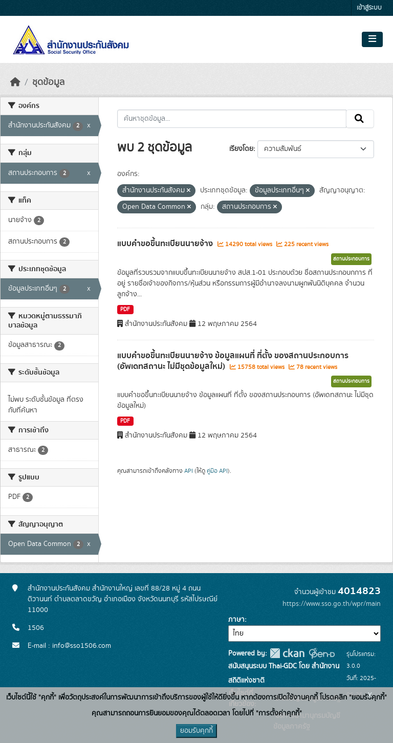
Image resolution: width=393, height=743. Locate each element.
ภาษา (236, 620)
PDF (125, 309)
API (188, 470)
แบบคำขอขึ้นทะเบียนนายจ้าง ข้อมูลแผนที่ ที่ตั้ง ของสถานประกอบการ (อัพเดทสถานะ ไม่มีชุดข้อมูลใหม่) (232, 361)
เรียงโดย (241, 149)
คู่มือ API (217, 470)
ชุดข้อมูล (48, 82)
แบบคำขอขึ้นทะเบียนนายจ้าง (166, 243)
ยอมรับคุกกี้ (196, 731)
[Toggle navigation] (372, 39)
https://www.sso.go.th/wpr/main (331, 604)
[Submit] (360, 119)
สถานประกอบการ (351, 259)
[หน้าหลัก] (15, 82)
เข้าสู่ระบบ (369, 8)
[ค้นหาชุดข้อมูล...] (232, 119)
